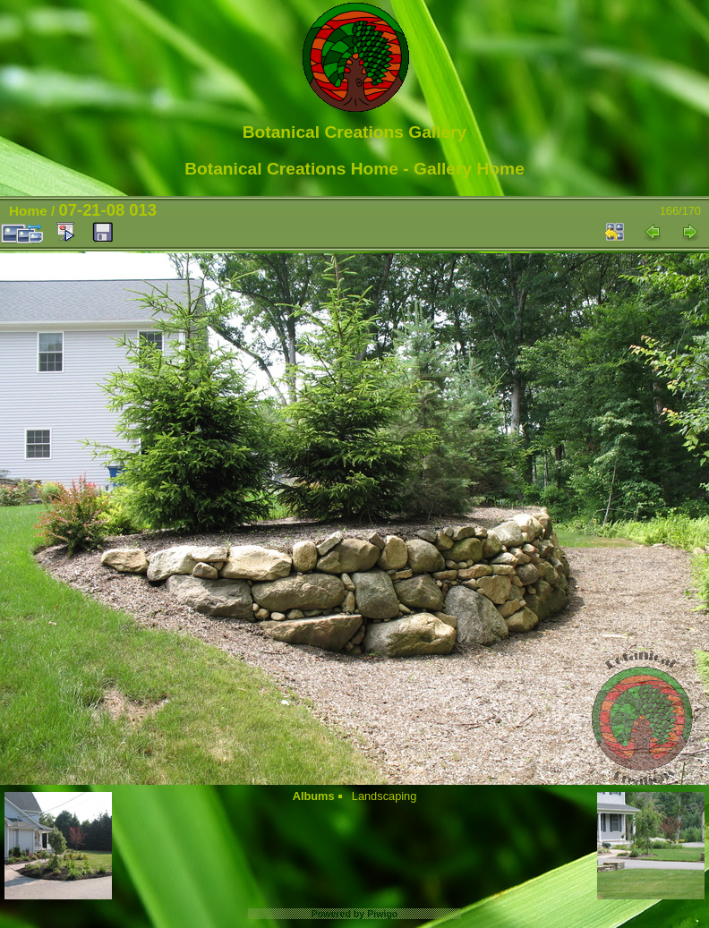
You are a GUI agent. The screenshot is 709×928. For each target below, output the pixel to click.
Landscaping (384, 796)
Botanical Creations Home (291, 168)
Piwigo (382, 913)
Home (28, 210)
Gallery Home (469, 168)
